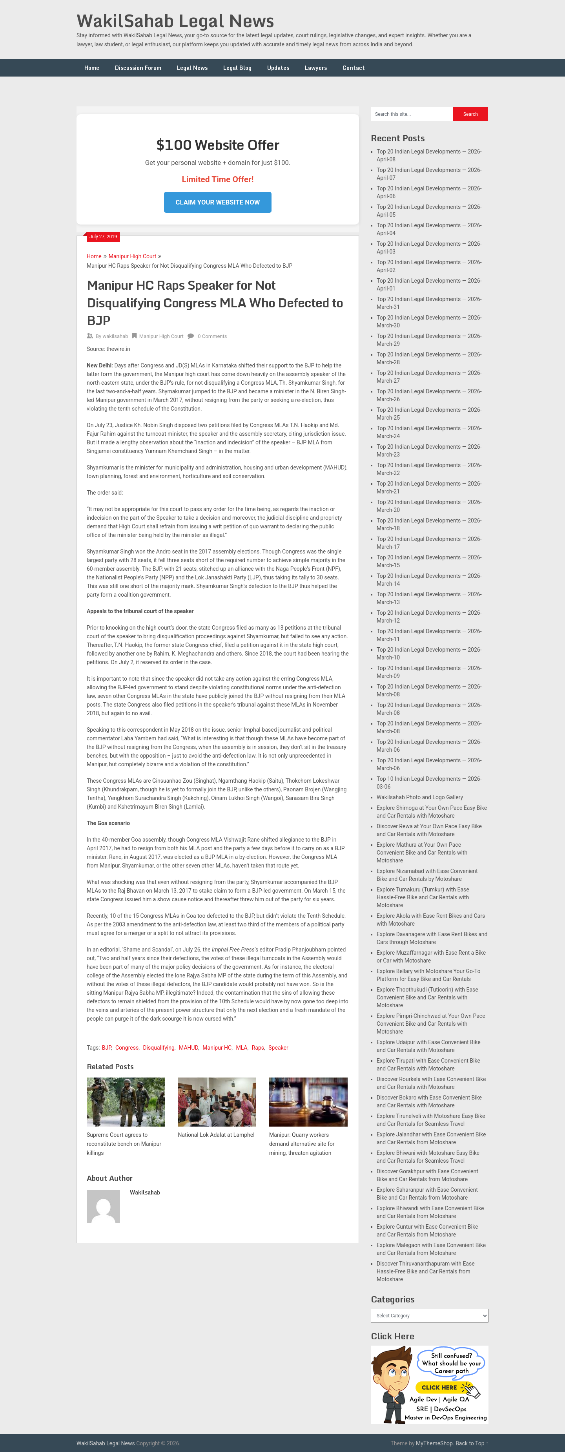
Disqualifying (158, 1048)
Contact (354, 67)
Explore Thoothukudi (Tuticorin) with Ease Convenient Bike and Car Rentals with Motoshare (427, 997)
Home (91, 67)
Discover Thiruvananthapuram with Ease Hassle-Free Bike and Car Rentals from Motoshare (426, 1271)
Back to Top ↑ (472, 1443)
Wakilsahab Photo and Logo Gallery (420, 797)
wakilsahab (115, 336)
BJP (106, 1048)
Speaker (278, 1048)
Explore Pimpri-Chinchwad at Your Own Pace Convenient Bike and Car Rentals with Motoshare (431, 1024)
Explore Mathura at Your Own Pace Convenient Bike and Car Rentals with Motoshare (422, 853)
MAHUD (188, 1048)
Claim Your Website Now (218, 202)
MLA (241, 1048)
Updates (278, 67)
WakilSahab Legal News (175, 20)
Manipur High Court (133, 256)
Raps (258, 1048)
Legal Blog (237, 67)
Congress (127, 1048)
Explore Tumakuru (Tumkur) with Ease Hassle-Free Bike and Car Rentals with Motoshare (423, 897)
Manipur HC (216, 1048)
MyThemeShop (434, 1443)
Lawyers (316, 67)
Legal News (192, 67)
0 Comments (212, 336)
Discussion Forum (138, 67)
